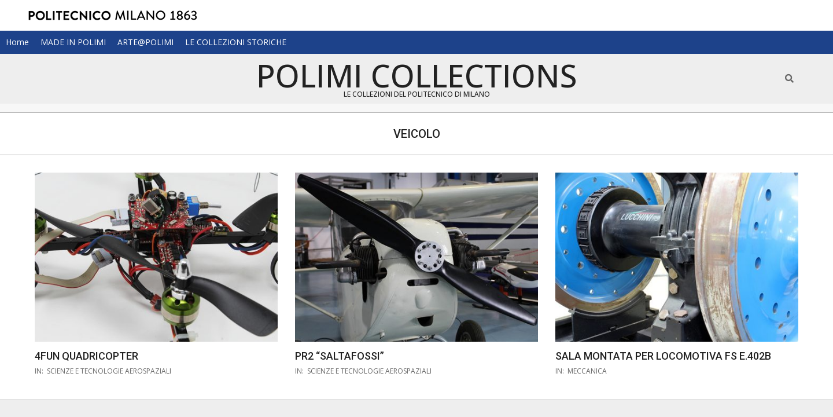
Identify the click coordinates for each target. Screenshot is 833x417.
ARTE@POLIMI (145, 41)
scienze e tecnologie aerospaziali (109, 371)
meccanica (587, 371)
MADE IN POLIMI (73, 41)
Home (17, 41)
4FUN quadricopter (86, 356)
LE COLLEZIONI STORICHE (235, 41)
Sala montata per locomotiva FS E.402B (663, 356)
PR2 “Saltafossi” (339, 356)
